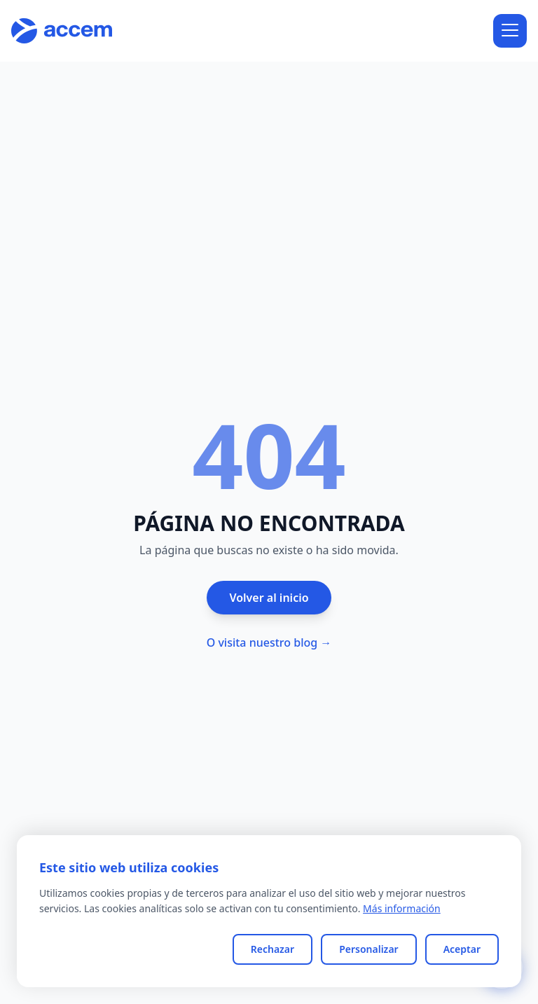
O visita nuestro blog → (269, 642)
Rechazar (272, 949)
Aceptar (462, 949)
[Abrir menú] (510, 31)
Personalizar (369, 949)
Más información (402, 908)
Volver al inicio (268, 597)
